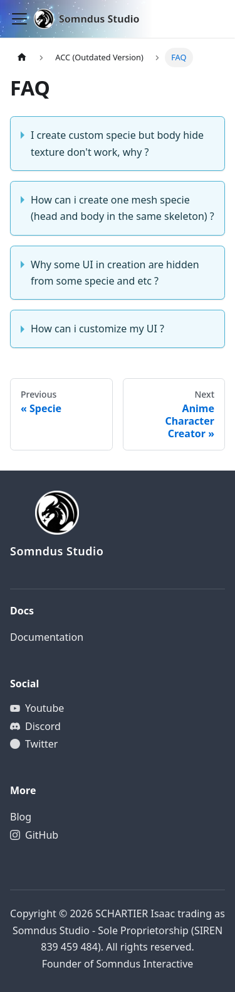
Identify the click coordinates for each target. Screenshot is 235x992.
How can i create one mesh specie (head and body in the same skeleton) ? (122, 208)
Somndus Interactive (144, 964)
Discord (43, 726)
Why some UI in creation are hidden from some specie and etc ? (115, 273)
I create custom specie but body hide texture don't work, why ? (117, 143)
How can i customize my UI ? (97, 328)
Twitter (41, 744)
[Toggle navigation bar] (19, 18)
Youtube (44, 708)
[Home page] (22, 57)
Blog (20, 817)
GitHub (41, 835)
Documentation (46, 637)
